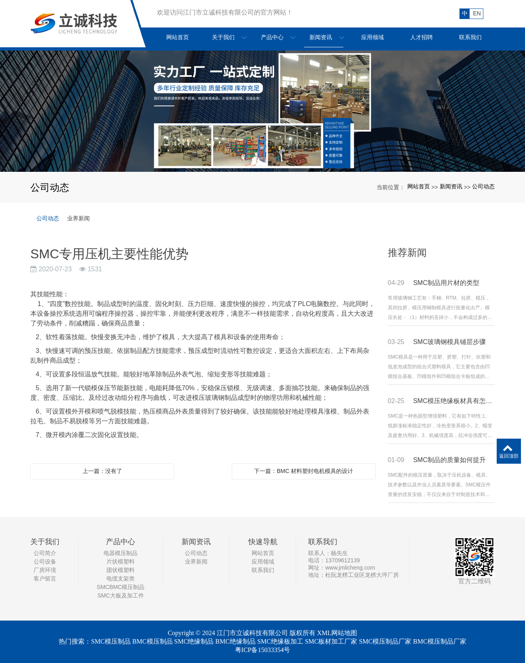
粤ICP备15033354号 (262, 649)
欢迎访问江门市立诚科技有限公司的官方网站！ (225, 12)
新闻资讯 (451, 186)
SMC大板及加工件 (120, 595)
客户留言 (45, 578)
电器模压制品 (121, 553)
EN (477, 13)
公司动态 (483, 186)
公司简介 (45, 553)
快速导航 (262, 542)
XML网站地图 (337, 632)
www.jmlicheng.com (350, 567)
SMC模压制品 (111, 641)
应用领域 (263, 561)
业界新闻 (78, 218)
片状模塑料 (120, 561)
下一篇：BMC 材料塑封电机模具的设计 (303, 471)
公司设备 (45, 561)
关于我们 (44, 542)
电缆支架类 (120, 578)
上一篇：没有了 (102, 471)
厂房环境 (45, 570)
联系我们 (263, 570)
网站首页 (418, 186)
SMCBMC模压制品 (120, 587)
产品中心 (120, 542)
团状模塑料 (120, 570)
